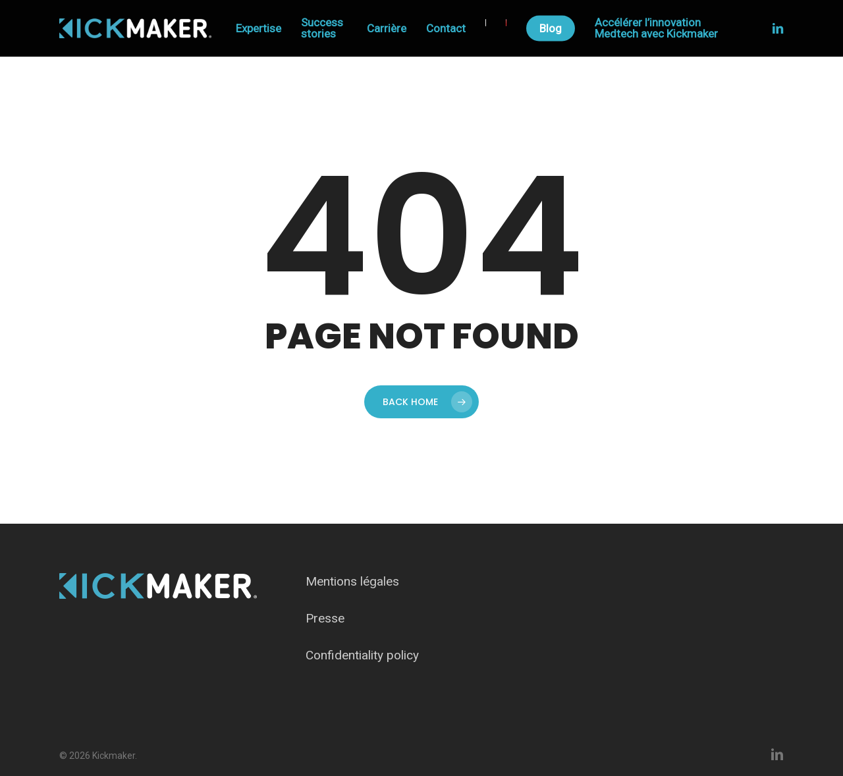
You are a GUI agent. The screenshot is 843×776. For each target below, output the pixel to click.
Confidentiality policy (362, 655)
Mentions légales (352, 581)
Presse (325, 618)
